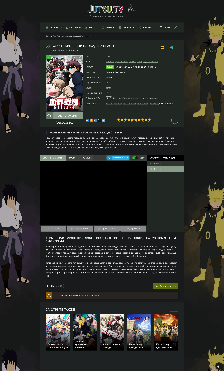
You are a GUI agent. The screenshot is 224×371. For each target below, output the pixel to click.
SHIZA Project (129, 103)
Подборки (128, 27)
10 (149, 120)
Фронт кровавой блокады (111, 346)
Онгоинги (75, 27)
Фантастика (152, 61)
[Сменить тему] (219, 366)
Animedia (154, 103)
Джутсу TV (50, 36)
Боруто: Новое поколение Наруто (58, 346)
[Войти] (175, 27)
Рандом (147, 27)
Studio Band (142, 103)
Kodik (72, 158)
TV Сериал (61, 36)
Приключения (121, 61)
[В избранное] (174, 120)
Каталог (54, 27)
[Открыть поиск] (165, 27)
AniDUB (109, 103)
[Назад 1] (172, 309)
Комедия (141, 61)
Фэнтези (110, 61)
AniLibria (118, 103)
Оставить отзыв (168, 286)
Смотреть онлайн (68, 116)
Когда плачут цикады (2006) (164, 346)
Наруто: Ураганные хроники (81, 344)
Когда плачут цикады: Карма (137, 346)
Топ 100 (93, 27)
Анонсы (109, 27)
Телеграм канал (120, 158)
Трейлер (85, 158)
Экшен (132, 61)
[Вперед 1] (176, 309)
